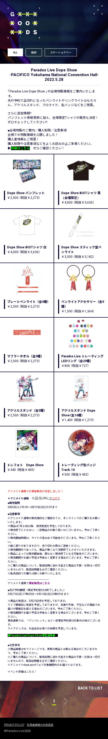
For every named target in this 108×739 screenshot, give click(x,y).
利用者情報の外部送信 (40, 724)
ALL (15, 52)
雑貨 (33, 52)
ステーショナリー (60, 52)
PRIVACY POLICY (14, 724)
